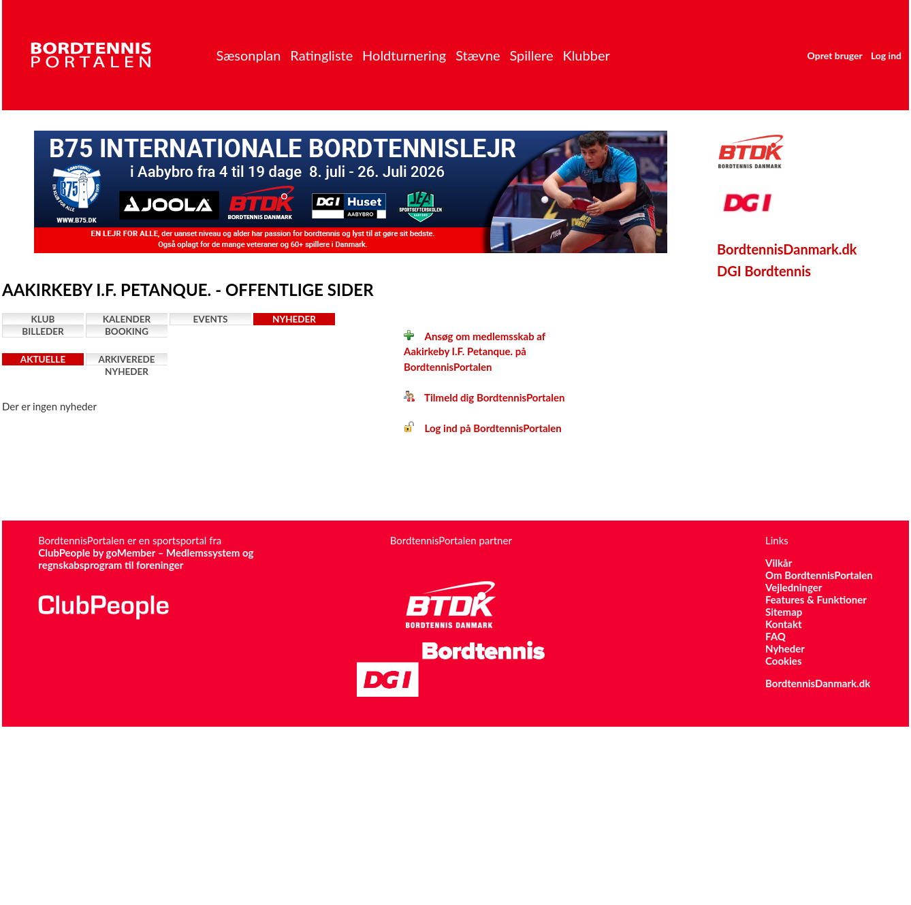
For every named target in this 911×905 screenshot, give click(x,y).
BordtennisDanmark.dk (787, 249)
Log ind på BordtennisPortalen (483, 428)
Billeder (42, 331)
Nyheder (294, 319)
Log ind (886, 55)
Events (210, 319)
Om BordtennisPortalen (819, 575)
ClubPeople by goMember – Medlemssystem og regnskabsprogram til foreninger (145, 558)
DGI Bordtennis (764, 271)
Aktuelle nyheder (42, 359)
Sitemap (783, 612)
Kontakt (783, 624)
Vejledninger (793, 587)
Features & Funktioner (816, 599)
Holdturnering (404, 55)
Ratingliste (321, 55)
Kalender (127, 319)
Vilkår (778, 563)
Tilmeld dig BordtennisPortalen (484, 397)
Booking (126, 331)
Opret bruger (835, 55)
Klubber (585, 55)
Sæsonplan (248, 55)
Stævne (478, 55)
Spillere (531, 55)
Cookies (783, 661)
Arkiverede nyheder (127, 359)
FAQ (775, 636)
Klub (43, 319)
